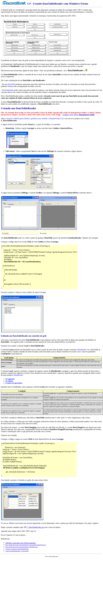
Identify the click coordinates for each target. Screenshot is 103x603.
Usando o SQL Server (78, 115)
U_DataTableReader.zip (35, 527)
